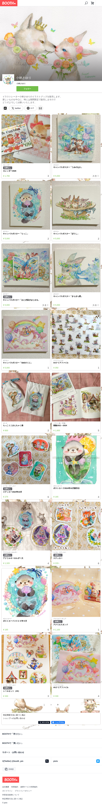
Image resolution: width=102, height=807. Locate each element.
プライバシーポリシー (23, 791)
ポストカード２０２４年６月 (15, 621)
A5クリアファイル (60, 687)
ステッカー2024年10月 (12, 492)
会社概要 (5, 787)
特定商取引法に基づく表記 (12, 799)
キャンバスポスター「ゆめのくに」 (17, 363)
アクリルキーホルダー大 (13, 558)
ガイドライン (7, 791)
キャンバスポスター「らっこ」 (16, 234)
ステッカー (57, 558)
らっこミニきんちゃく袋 (13, 425)
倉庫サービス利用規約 (28, 787)
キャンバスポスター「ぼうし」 (66, 234)
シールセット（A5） (11, 691)
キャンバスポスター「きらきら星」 (68, 296)
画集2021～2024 (60, 425)
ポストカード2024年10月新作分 (66, 488)
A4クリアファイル (60, 363)
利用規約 (14, 787)
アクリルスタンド (60, 625)
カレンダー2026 (9, 171)
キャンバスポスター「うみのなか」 (68, 167)
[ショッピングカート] (92, 3)
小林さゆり (21, 83)
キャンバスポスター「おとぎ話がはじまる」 (21, 300)
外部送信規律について (10, 795)
